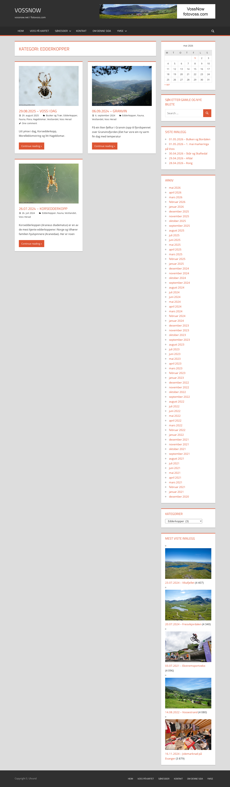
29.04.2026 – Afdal (180, 158)
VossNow (28, 10)
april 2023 (175, 363)
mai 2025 (175, 244)
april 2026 (175, 192)
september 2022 (179, 397)
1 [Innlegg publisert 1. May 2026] (195, 58)
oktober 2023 (177, 335)
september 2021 (179, 454)
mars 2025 (175, 254)
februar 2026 (177, 202)
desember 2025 (179, 211)
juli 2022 (174, 406)
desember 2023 (179, 325)
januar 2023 (176, 378)
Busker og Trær (54, 115)
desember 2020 (179, 496)
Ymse (122, 31)
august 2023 (176, 344)
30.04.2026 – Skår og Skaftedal (188, 153)
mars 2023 (175, 368)
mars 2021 (175, 482)
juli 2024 (174, 292)
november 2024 (179, 273)
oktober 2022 (177, 392)
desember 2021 (179, 439)
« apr (167, 84)
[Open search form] (213, 31)
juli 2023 (174, 349)
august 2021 (176, 458)
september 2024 (179, 282)
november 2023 (179, 330)
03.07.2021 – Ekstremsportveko (185, 666)
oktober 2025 (177, 221)
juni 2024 (174, 297)
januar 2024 (176, 320)
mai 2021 (175, 473)
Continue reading (30, 146)
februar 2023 (177, 373)
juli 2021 (174, 463)
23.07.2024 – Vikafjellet (179, 582)
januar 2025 (176, 263)
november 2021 (179, 444)
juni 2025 (174, 240)
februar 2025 (177, 259)
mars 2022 (175, 425)
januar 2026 (176, 206)
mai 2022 (175, 416)
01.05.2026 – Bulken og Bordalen (189, 139)
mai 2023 (175, 359)
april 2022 (175, 420)
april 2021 (175, 477)
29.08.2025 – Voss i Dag (38, 111)
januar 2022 (176, 435)
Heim (21, 31)
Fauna (22, 119)
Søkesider (63, 31)
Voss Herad (66, 119)
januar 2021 (176, 492)
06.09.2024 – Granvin (109, 111)
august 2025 (176, 230)
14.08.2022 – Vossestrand (181, 712)
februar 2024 (177, 316)
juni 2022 (174, 411)
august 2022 (176, 401)
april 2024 (175, 306)
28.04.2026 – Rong (180, 163)
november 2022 (179, 387)
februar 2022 (177, 430)
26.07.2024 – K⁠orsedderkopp (43, 208)
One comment (29, 123)
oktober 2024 (177, 278)
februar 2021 (177, 487)
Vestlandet (52, 119)
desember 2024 (179, 268)
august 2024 (176, 287)
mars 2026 (175, 197)
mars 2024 (175, 311)
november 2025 (179, 216)
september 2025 (179, 225)
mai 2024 (175, 301)
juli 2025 (174, 235)
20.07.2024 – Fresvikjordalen (183, 624)
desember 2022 (179, 382)
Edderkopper (70, 115)
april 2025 (175, 249)
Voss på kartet (39, 31)
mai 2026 (175, 187)
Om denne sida (102, 31)
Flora (29, 119)
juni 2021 (174, 468)
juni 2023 (174, 354)
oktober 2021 (177, 449)
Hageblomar (39, 119)
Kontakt (81, 31)
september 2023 (179, 340)
